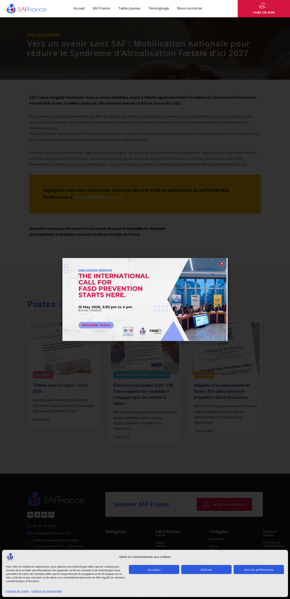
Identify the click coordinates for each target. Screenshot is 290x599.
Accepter (154, 570)
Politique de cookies (17, 591)
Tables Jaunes (129, 8)
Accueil (79, 8)
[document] (145, 299)
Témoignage (158, 8)
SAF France (101, 8)
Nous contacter (190, 8)
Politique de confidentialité (46, 591)
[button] (222, 263)
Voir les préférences (258, 570)
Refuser (206, 570)
